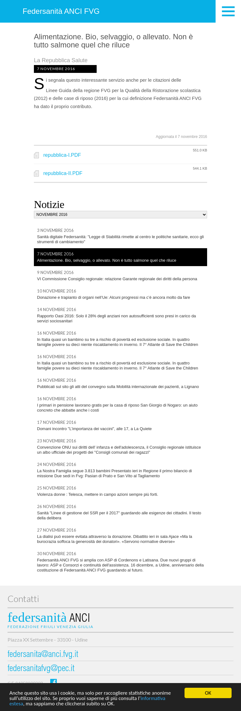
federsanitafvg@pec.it (41, 669)
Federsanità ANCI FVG (61, 11)
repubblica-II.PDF (63, 173)
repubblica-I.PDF (62, 155)
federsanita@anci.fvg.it (43, 654)
